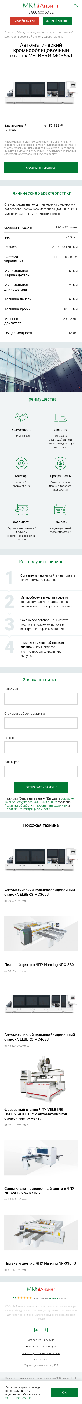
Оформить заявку (41, 168)
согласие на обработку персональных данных (39, 800)
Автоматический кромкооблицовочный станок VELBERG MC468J (39, 1037)
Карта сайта (41, 1359)
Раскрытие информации (41, 1346)
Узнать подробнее (17, 1398)
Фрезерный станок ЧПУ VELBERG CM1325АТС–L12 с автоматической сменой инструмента (35, 1114)
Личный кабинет (57, 20)
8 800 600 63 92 (41, 12)
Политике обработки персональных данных (35, 805)
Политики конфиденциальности (27, 809)
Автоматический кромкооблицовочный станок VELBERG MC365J (39, 892)
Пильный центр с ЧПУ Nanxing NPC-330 (39, 964)
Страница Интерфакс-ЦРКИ (41, 1365)
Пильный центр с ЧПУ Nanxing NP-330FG (40, 1263)
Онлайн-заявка (25, 20)
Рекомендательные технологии (41, 1353)
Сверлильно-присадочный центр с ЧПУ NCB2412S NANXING (39, 1190)
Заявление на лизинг (41, 1340)
